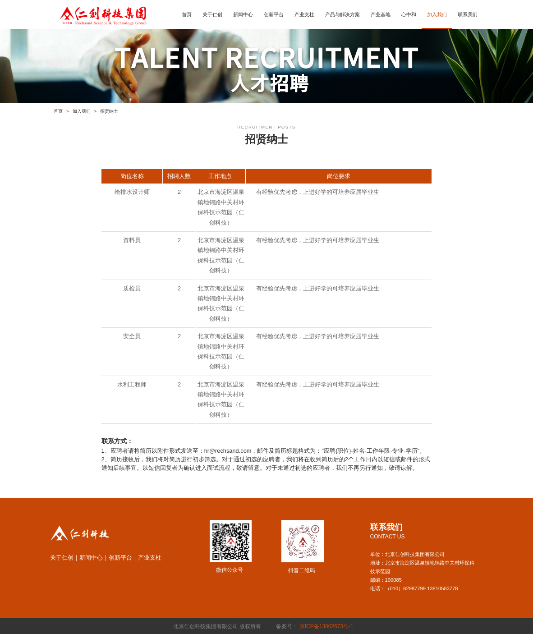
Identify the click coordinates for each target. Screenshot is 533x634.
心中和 (408, 14)
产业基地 (381, 14)
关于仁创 (212, 14)
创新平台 (274, 14)
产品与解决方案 (342, 14)
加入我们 (437, 14)
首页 (187, 14)
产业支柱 (304, 14)
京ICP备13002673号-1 (327, 626)
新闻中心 (243, 14)
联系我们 (468, 14)
